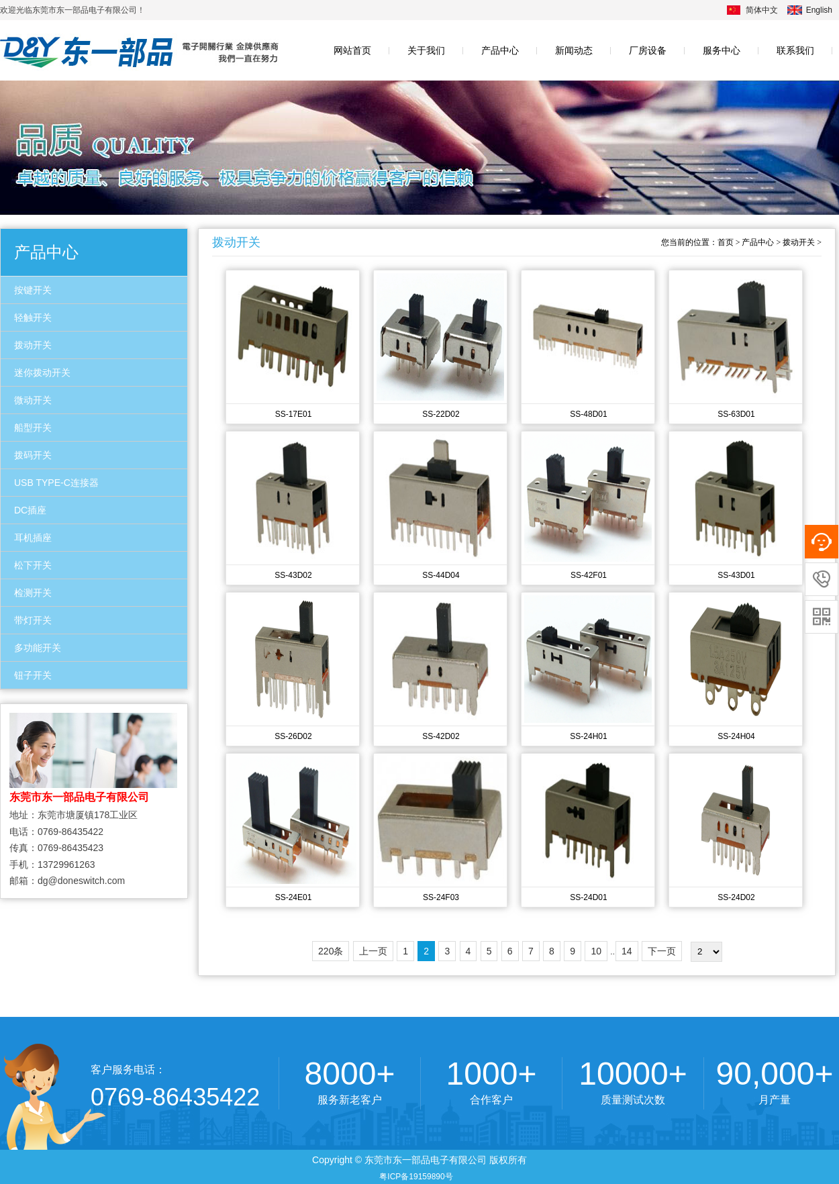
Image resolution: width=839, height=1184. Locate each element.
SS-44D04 (440, 575)
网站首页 (352, 50)
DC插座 (30, 510)
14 (627, 951)
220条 (330, 951)
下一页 (662, 951)
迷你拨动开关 (42, 372)
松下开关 (33, 565)
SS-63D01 (736, 414)
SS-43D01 (736, 575)
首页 (726, 242)
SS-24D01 (588, 897)
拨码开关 (33, 455)
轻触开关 (33, 317)
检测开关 (33, 592)
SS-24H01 (588, 736)
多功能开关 (37, 647)
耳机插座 (33, 537)
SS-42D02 (440, 736)
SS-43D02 (293, 575)
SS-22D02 (440, 414)
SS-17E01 (293, 414)
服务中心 (721, 50)
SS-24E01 (293, 897)
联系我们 (795, 50)
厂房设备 (648, 50)
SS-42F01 (589, 575)
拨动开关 (33, 345)
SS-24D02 (736, 897)
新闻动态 (574, 50)
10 (596, 951)
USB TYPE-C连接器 (56, 482)
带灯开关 (33, 620)
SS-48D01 (588, 414)
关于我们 (426, 50)
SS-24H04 (736, 736)
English (819, 10)
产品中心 (500, 50)
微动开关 (33, 400)
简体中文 (762, 10)
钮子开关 (33, 675)
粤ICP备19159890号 (415, 1176)
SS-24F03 (441, 897)
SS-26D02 (293, 736)
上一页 (373, 951)
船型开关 (33, 427)
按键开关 (33, 290)
